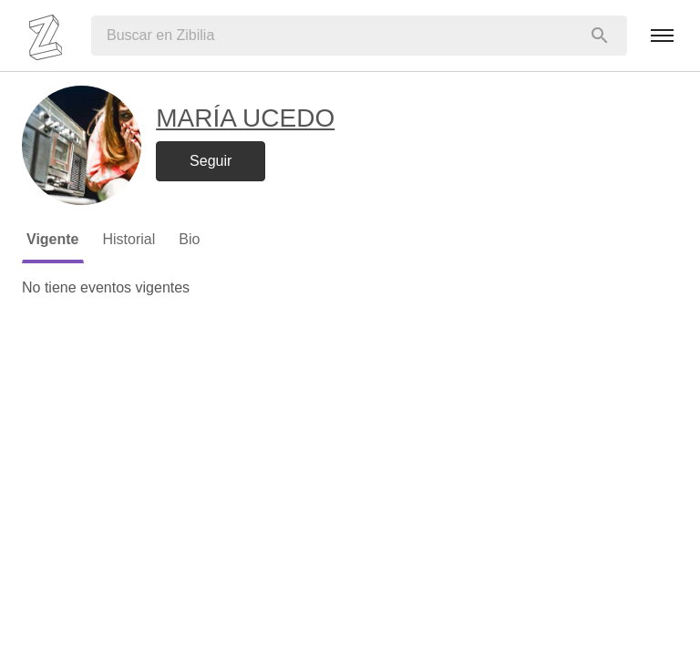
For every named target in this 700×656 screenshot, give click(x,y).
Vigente (52, 239)
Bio (189, 239)
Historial (129, 239)
